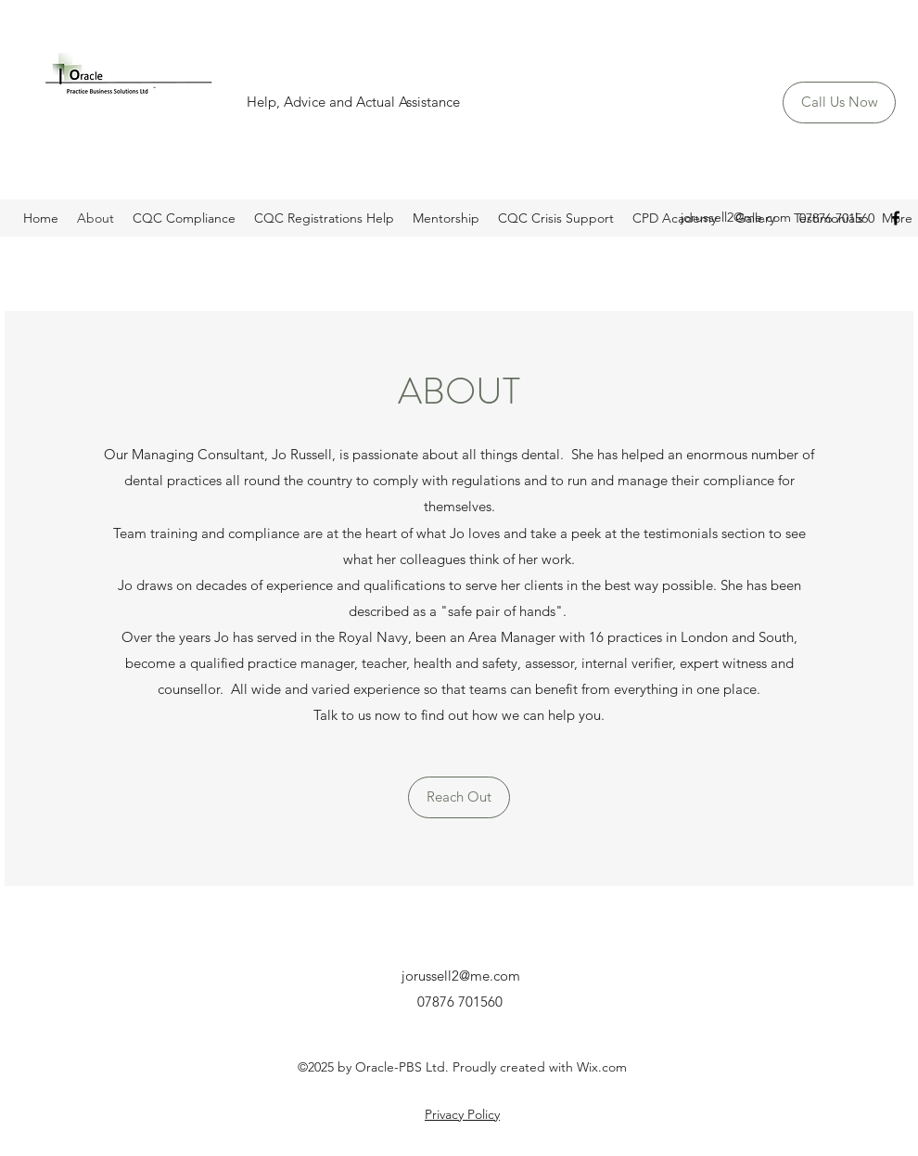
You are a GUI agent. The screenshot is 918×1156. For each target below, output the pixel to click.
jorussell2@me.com (736, 217)
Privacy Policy (462, 1114)
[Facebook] (895, 218)
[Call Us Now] (839, 102)
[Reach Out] (459, 797)
